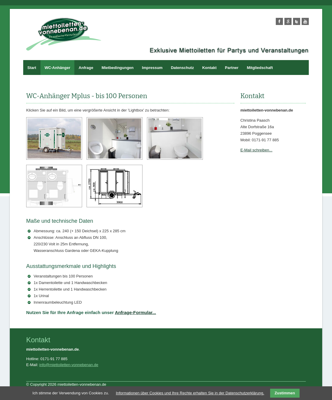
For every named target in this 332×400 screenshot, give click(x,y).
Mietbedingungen (117, 67)
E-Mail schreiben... (256, 150)
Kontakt (209, 67)
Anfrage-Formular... (135, 312)
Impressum (152, 67)
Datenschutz (182, 67)
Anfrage (86, 67)
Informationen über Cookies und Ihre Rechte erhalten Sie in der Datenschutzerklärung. (190, 393)
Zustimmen (285, 393)
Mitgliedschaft (260, 67)
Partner (232, 67)
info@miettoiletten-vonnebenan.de (68, 365)
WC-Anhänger (58, 67)
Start (31, 67)
